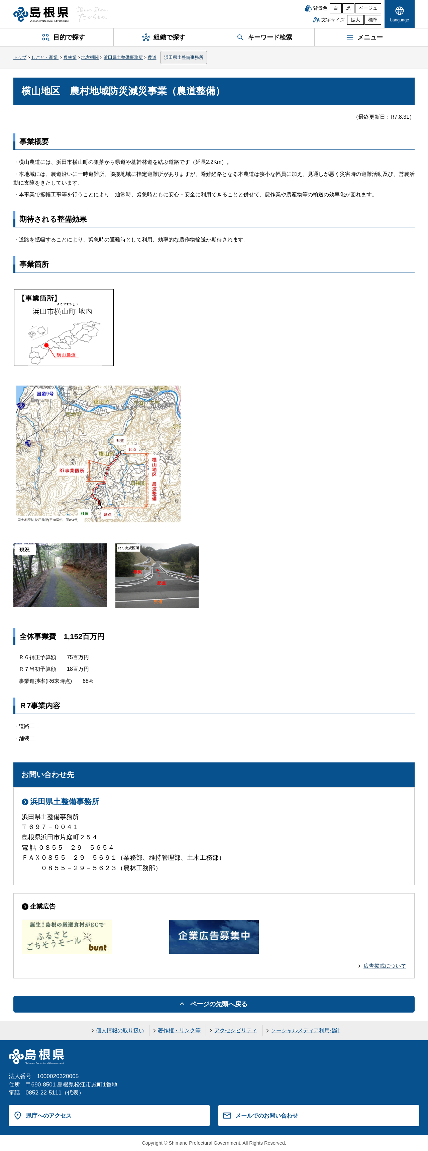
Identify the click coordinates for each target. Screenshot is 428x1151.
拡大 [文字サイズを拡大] (355, 19)
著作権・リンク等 (179, 1030)
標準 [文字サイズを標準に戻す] (373, 19)
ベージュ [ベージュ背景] (368, 8)
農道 (152, 57)
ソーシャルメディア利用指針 (305, 1030)
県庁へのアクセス (49, 1115)
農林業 (70, 57)
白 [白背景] (335, 8)
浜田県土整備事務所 (123, 57)
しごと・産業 (45, 57)
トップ (19, 57)
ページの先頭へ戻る (218, 1004)
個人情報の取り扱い (120, 1030)
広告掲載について (384, 966)
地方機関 (90, 57)
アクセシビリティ (235, 1030)
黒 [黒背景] (348, 8)
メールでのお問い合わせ (266, 1115)
